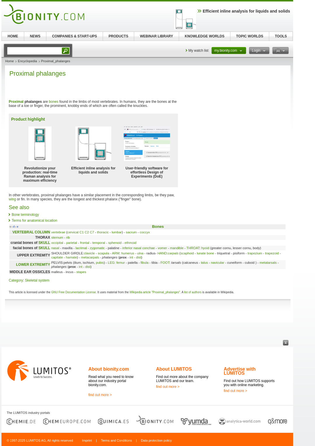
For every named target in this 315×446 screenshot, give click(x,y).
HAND (162, 253)
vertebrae (58, 232)
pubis (100, 262)
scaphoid (187, 253)
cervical (73, 232)
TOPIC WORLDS (249, 36)
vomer (162, 248)
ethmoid (130, 242)
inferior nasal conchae (138, 248)
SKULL (44, 243)
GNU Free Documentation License (73, 292)
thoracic (103, 232)
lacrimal (81, 248)
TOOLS (281, 36)
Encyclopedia (27, 61)
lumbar (117, 232)
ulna (140, 253)
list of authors (192, 292)
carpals (173, 253)
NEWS (35, 36)
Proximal (16, 102)
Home (9, 61)
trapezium (255, 253)
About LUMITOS (174, 369)
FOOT (164, 262)
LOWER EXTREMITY (33, 265)
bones (53, 102)
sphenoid (115, 242)
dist (138, 257)
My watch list (198, 50)
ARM (115, 253)
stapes (81, 272)
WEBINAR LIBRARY (156, 36)
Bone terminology (25, 215)
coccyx (145, 232)
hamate (71, 257)
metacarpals (90, 257)
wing (12, 199)
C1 (82, 232)
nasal (55, 248)
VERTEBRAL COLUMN (31, 232)
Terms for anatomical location (34, 220)
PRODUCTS (118, 36)
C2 (87, 232)
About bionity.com (108, 369)
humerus (127, 253)
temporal (98, 242)
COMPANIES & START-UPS (74, 36)
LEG (111, 262)
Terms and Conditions (116, 440)
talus (204, 262)
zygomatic (97, 248)
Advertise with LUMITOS (240, 371)
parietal (71, 242)
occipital (57, 242)
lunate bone (205, 253)
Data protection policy (156, 440)
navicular (217, 262)
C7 (92, 232)
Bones (158, 226)
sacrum (131, 232)
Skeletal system (37, 280)
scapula (103, 253)
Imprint (87, 440)
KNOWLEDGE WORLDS (205, 36)
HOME (13, 36)
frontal (84, 242)
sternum (57, 237)
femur (120, 262)
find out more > (100, 395)
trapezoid (272, 253)
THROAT (193, 248)
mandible (176, 248)
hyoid (205, 248)
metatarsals (268, 262)
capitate (57, 257)
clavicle (89, 253)
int (131, 257)
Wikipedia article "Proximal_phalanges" (155, 292)
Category (16, 280)
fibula (144, 262)
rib (68, 237)
